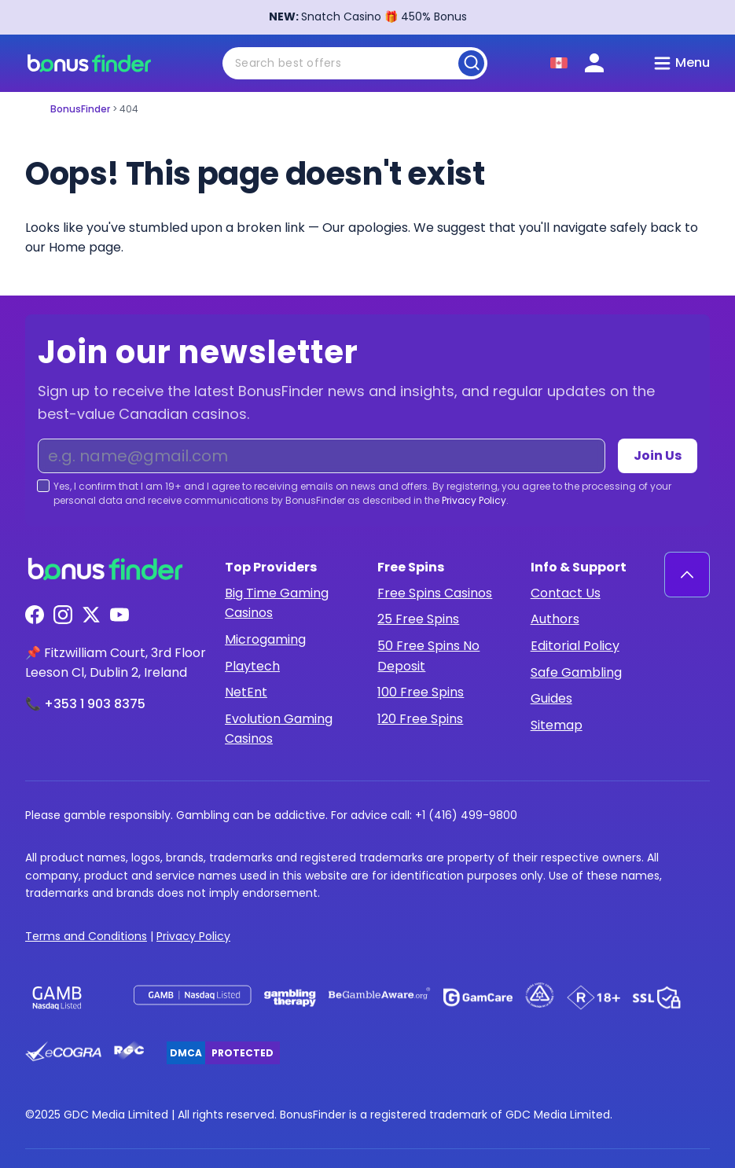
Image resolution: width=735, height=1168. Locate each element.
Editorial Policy (575, 646)
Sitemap (556, 725)
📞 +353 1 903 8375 (85, 704)
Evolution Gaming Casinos (279, 729)
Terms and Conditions (86, 936)
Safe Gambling (576, 672)
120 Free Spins (420, 719)
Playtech (252, 666)
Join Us (658, 455)
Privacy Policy (474, 500)
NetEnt (246, 692)
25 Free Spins (418, 619)
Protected (242, 1053)
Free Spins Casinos (434, 593)
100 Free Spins (420, 692)
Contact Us (566, 593)
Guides (551, 698)
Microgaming (265, 639)
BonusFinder (80, 109)
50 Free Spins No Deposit (428, 656)
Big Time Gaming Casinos (277, 603)
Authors (555, 619)
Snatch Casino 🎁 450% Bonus (368, 16)
